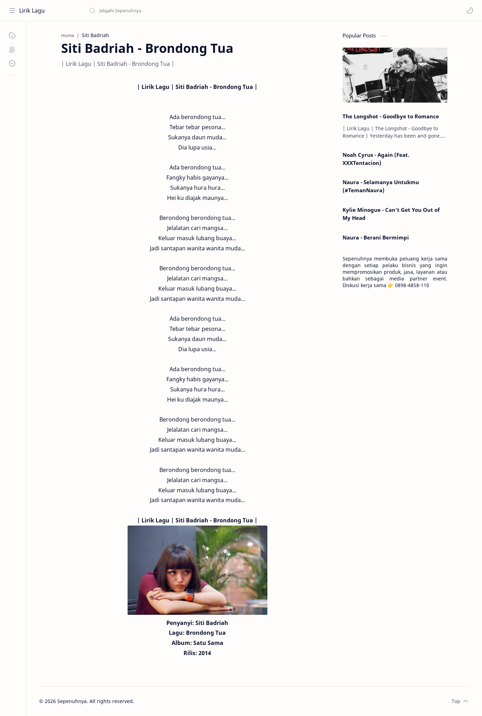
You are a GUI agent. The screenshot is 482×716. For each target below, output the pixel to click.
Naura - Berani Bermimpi (376, 237)
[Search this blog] (145, 10)
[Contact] (12, 63)
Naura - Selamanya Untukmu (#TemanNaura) (381, 186)
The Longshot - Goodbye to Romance (391, 116)
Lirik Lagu (32, 10)
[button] (470, 10)
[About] (12, 49)
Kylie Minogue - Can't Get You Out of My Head (391, 213)
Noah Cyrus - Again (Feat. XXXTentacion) (376, 158)
